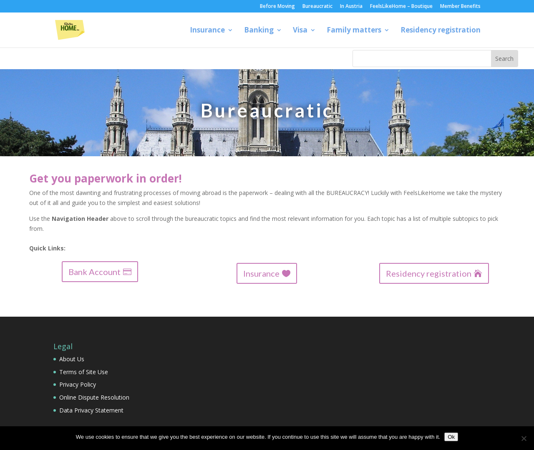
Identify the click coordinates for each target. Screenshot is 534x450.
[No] (523, 438)
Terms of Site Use (83, 372)
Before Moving (277, 7)
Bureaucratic (317, 7)
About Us (71, 359)
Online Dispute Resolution (94, 397)
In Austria (351, 7)
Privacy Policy (77, 384)
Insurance (207, 31)
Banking (259, 31)
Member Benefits (460, 7)
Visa (300, 31)
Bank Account (94, 272)
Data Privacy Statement (91, 410)
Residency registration (440, 31)
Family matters (354, 31)
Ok (451, 437)
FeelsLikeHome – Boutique (401, 7)
